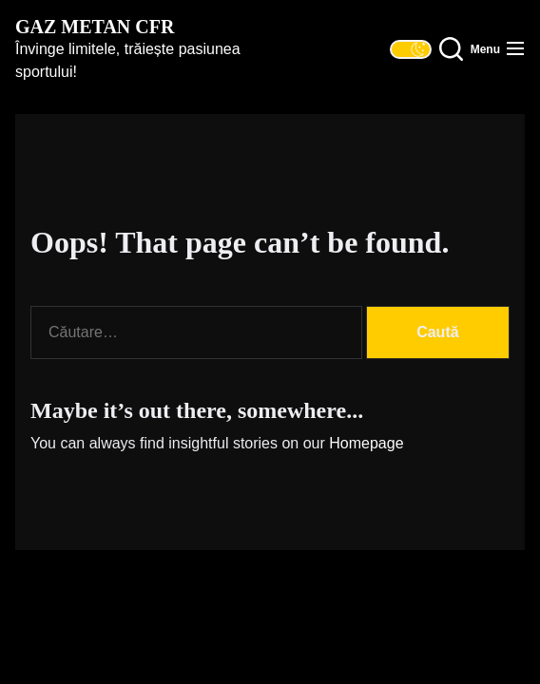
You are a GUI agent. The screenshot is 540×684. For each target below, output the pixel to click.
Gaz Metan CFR (94, 26)
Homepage (366, 443)
